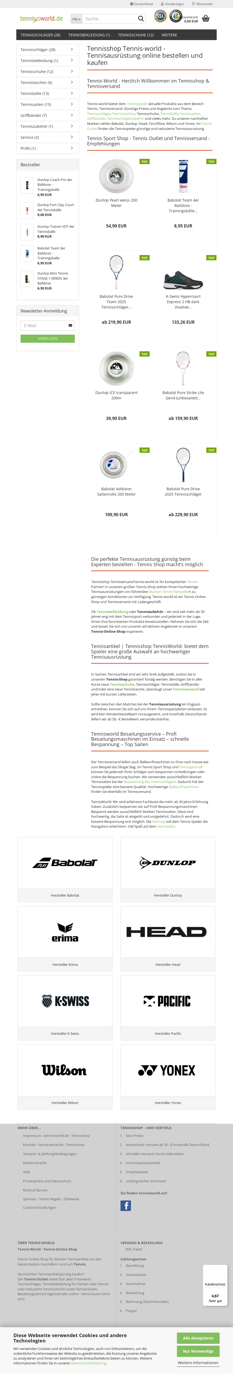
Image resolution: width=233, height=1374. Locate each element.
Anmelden (48, 338)
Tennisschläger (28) (40, 34)
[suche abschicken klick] (141, 19)
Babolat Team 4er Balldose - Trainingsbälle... (183, 205)
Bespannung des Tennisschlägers (150, 781)
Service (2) (30, 137)
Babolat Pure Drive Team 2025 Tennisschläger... (116, 302)
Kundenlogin (172, 4)
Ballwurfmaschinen (184, 786)
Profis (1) (28, 148)
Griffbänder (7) (34, 115)
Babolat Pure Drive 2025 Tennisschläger (183, 491)
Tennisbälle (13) (35, 93)
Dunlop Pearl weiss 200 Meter (116, 203)
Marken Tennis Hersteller (169, 591)
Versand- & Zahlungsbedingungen (50, 1160)
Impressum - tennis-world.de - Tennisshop (56, 1142)
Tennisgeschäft (191, 767)
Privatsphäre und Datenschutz (47, 1187)
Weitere (169, 34)
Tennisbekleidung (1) (89, 34)
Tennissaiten (190, 113)
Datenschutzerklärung (88, 1363)
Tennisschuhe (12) (136, 34)
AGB (26, 1178)
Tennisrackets (87, 1295)
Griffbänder (96, 118)
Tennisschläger (99, 113)
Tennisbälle (169, 113)
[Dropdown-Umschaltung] (76, 19)
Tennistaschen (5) (36, 82)
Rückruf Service (35, 1196)
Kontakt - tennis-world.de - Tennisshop (53, 1151)
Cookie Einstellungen (39, 1214)
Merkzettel (202, 4)
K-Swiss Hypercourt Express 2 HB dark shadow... (183, 302)
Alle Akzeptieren (198, 1338)
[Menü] (224, 1268)
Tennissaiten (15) (36, 104)
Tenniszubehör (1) (37, 126)
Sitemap (158, 821)
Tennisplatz (166, 826)
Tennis (192, 581)
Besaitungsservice (32, 1300)
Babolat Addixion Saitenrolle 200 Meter (116, 491)
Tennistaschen (123, 113)
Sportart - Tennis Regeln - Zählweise (51, 1205)
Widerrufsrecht (35, 1169)
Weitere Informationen (198, 1362)
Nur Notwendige (198, 1351)
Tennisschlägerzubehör (125, 118)
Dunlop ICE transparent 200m (116, 395)
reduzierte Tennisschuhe (45, 1295)
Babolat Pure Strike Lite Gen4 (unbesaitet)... (183, 395)
